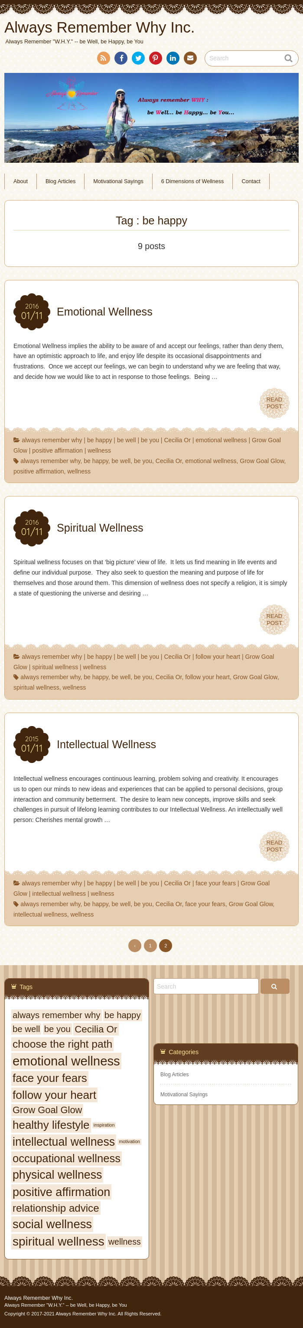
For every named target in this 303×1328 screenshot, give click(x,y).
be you (150, 440)
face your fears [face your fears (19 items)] (50, 1078)
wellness (99, 450)
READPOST (274, 403)
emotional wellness (221, 440)
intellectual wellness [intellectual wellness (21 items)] (64, 1141)
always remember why (52, 440)
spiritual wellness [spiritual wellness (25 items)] (58, 1241)
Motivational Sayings (118, 181)
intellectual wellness (59, 893)
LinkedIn (172, 60)
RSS (102, 60)
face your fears (215, 883)
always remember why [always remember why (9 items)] (57, 1015)
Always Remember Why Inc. (38, 1298)
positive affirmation (57, 450)
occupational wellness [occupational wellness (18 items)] (67, 1158)
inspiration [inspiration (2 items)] (104, 1124)
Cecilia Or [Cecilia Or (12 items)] (96, 1029)
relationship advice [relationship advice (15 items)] (56, 1208)
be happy (99, 440)
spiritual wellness (55, 667)
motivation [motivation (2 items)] (129, 1141)
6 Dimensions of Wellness (192, 181)
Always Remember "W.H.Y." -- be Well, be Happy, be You (65, 1305)
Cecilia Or (177, 440)
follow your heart (217, 656)
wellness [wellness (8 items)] (124, 1241)
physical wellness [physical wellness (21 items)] (57, 1174)
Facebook (120, 60)
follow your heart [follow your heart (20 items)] (54, 1094)
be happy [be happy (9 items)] (122, 1015)
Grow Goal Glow (262, 460)
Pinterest (155, 60)
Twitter (138, 60)
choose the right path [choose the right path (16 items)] (62, 1044)
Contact (189, 59)
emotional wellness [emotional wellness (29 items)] (66, 1061)
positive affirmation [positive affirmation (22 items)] (61, 1192)
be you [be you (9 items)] (57, 1029)
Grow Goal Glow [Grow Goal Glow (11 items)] (47, 1109)
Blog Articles (60, 181)
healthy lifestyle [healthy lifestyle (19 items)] (51, 1124)
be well (126, 440)
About (20, 181)
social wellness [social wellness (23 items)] (52, 1224)
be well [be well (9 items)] (26, 1029)
